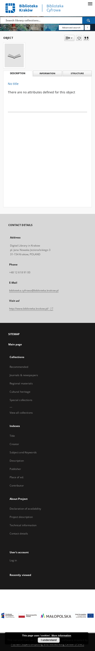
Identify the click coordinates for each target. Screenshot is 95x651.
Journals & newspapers (24, 375)
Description (17, 461)
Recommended (19, 367)
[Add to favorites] (79, 38)
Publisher (15, 469)
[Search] (88, 20)
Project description (21, 517)
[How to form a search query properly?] (87, 27)
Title (12, 436)
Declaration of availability (25, 509)
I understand (49, 640)
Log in (13, 560)
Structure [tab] (77, 73)
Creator (14, 444)
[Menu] (90, 3)
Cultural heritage (20, 392)
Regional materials (21, 383)
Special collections (21, 400)
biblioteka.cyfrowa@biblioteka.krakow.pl (34, 290)
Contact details (19, 533)
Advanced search (71, 27)
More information (61, 635)
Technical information (23, 525)
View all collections (21, 413)
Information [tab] (47, 73)
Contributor (17, 485)
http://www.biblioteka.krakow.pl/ (31, 308)
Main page (15, 344)
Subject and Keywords (23, 452)
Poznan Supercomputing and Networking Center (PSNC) (47, 644)
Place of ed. (17, 477)
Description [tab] (17, 73)
